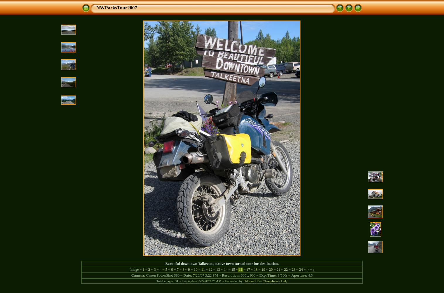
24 (301, 270)
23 (293, 270)
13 (218, 270)
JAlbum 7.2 (251, 281)
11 (203, 270)
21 (278, 270)
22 (286, 270)
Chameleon (270, 281)
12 (211, 270)
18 (256, 270)
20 (271, 270)
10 (196, 270)
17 (248, 270)
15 (233, 270)
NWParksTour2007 (116, 8)
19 (263, 270)
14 (225, 270)
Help (284, 281)
